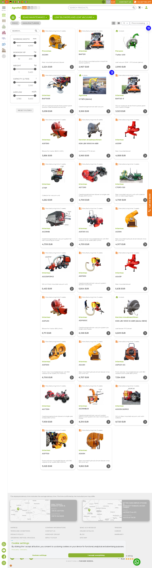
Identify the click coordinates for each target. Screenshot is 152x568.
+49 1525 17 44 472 (129, 512)
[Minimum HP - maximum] (30, 59)
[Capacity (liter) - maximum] (30, 85)
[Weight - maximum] (30, 72)
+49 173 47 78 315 (129, 517)
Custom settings (39, 555)
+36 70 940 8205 (57, 516)
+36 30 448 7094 (57, 511)
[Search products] (102, 8)
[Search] (25, 31)
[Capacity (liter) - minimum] (19, 85)
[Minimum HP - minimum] (19, 59)
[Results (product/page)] (125, 23)
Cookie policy (23, 549)
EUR (113, 2)
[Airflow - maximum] (25, 95)
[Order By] (140, 23)
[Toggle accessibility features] (103, 1)
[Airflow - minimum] (19, 98)
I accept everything (96, 555)
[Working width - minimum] (19, 45)
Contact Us (125, 2)
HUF (108, 2)
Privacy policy (15, 549)
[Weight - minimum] (19, 72)
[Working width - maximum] (25, 42)
